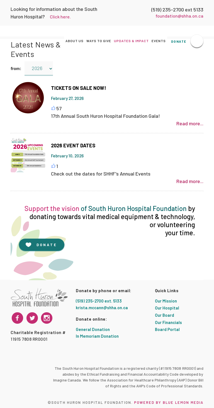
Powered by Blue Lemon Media (168, 402)
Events (159, 41)
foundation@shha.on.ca (179, 15)
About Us (74, 41)
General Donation (93, 329)
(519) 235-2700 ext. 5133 (99, 300)
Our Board (164, 315)
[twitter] (46, 318)
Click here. (60, 16)
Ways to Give (98, 41)
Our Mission (166, 300)
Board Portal (167, 329)
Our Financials (168, 322)
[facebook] (17, 318)
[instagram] (32, 318)
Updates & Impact (131, 41)
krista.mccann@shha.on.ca (102, 307)
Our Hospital (167, 307)
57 (59, 108)
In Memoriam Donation (97, 336)
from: (17, 68)
